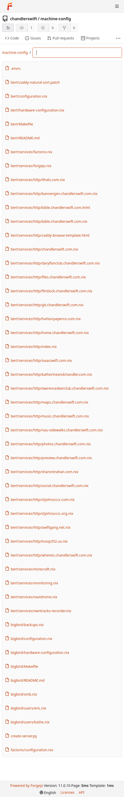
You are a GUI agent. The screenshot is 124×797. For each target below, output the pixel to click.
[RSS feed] (8, 28)
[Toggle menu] (116, 6)
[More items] (118, 38)
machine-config (55, 18)
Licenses (67, 792)
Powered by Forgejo (26, 785)
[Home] (10, 6)
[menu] (48, 792)
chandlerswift (23, 18)
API (81, 792)
